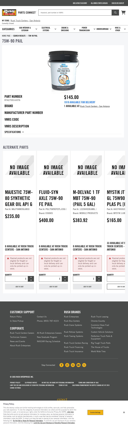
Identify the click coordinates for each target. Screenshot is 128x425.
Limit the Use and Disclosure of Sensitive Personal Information (32, 385)
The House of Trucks (100, 347)
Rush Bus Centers (72, 321)
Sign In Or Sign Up (118, 3)
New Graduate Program (47, 337)
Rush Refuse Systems (73, 332)
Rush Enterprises (71, 316)
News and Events (17, 341)
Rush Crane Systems (73, 325)
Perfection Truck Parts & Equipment (101, 337)
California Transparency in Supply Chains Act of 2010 (90, 385)
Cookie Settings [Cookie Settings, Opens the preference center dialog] (95, 412)
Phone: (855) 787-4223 (48, 321)
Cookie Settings (15, 388)
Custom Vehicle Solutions (102, 332)
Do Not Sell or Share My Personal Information (28, 421)
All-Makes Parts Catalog (99, 3)
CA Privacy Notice (31, 382)
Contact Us (42, 316)
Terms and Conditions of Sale (88, 382)
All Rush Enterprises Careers (49, 333)
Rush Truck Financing (73, 347)
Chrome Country (98, 321)
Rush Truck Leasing (99, 316)
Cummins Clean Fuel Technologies (100, 326)
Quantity (8, 275)
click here (70, 412)
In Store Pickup (16, 321)
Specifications (12, 132)
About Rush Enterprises (20, 345)
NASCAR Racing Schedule (48, 341)
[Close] (124, 412)
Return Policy (16, 316)
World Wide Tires (98, 351)
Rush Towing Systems (73, 336)
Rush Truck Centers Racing (76, 343)
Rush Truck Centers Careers (22, 333)
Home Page (6, 35)
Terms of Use (63, 385)
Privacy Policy (15, 382)
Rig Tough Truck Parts (100, 343)
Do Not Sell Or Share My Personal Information (58, 382)
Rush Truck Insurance (73, 351)
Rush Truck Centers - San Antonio (95, 106)
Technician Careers (18, 337)
